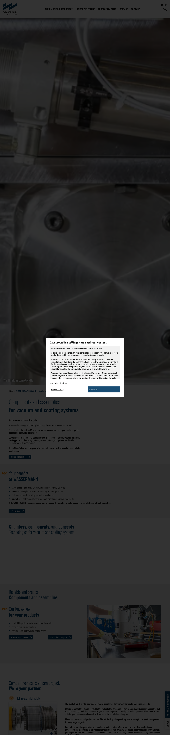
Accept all (93, 389)
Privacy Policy (54, 383)
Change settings (57, 389)
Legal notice (64, 383)
